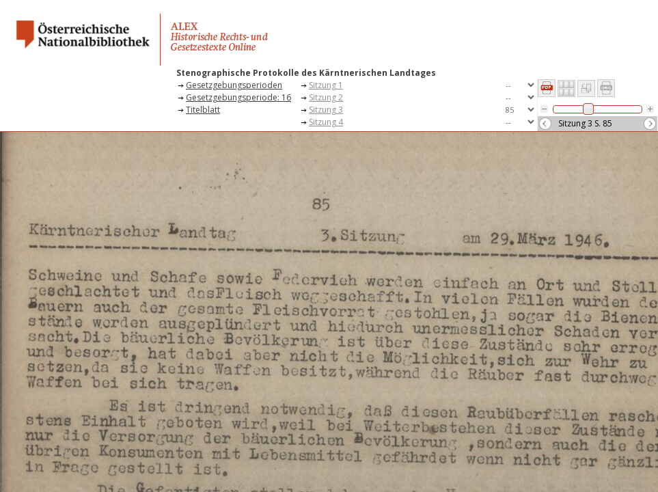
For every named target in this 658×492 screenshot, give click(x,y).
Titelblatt (203, 109)
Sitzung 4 (326, 122)
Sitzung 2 (326, 97)
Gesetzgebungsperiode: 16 (238, 97)
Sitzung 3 (326, 109)
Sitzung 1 (326, 85)
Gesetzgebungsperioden (234, 85)
